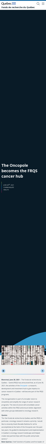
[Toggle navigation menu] (43, 3)
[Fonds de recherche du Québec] (18, 7)
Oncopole (23, 386)
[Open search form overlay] (38, 3)
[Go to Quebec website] (8, 3)
